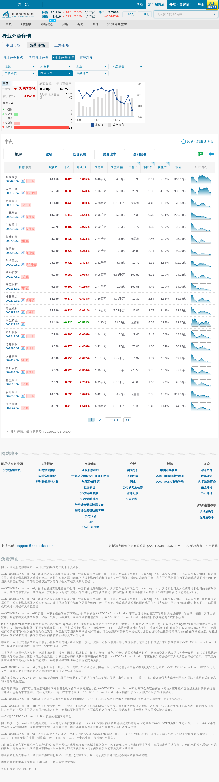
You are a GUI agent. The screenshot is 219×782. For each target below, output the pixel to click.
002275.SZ (13, 300)
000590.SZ (13, 205)
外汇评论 (206, 493)
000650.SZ (13, 229)
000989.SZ (13, 252)
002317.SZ (13, 324)
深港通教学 (207, 517)
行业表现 (90, 487)
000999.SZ (13, 264)
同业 (133, 481)
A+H (90, 521)
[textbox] (186, 14)
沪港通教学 (207, 511)
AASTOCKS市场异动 (170, 481)
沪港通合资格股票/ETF (90, 504)
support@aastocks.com (35, 546)
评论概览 (206, 470)
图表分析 (132, 470)
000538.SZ (13, 193)
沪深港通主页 (12, 470)
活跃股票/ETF (90, 470)
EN (26, 4)
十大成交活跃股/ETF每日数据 (90, 476)
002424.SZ (13, 372)
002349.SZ (13, 336)
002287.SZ (13, 312)
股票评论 (206, 476)
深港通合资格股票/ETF (90, 510)
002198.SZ (13, 288)
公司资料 (133, 499)
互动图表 (132, 476)
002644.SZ (13, 408)
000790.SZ (13, 240)
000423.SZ (13, 181)
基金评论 (206, 487)
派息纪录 (132, 493)
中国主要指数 (90, 527)
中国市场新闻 (170, 470)
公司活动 (90, 516)
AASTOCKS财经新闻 (170, 476)
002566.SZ (13, 384)
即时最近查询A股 (47, 481)
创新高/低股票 (90, 481)
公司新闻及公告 (133, 487)
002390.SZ (13, 348)
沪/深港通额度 (90, 493)
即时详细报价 (47, 476)
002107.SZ (13, 276)
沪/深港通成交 (90, 499)
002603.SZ (13, 396)
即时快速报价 (47, 470)
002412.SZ (13, 360)
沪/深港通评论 (207, 481)
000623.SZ (13, 217)
